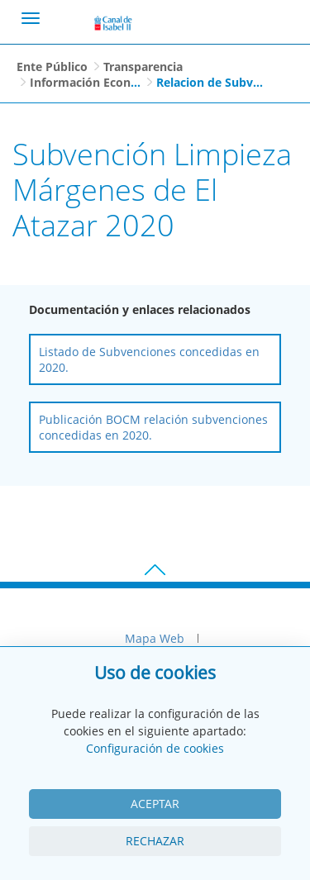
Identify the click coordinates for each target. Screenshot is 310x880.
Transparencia (143, 66)
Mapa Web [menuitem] (154, 638)
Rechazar (155, 841)
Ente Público (52, 66)
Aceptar (155, 803)
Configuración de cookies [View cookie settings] (155, 748)
